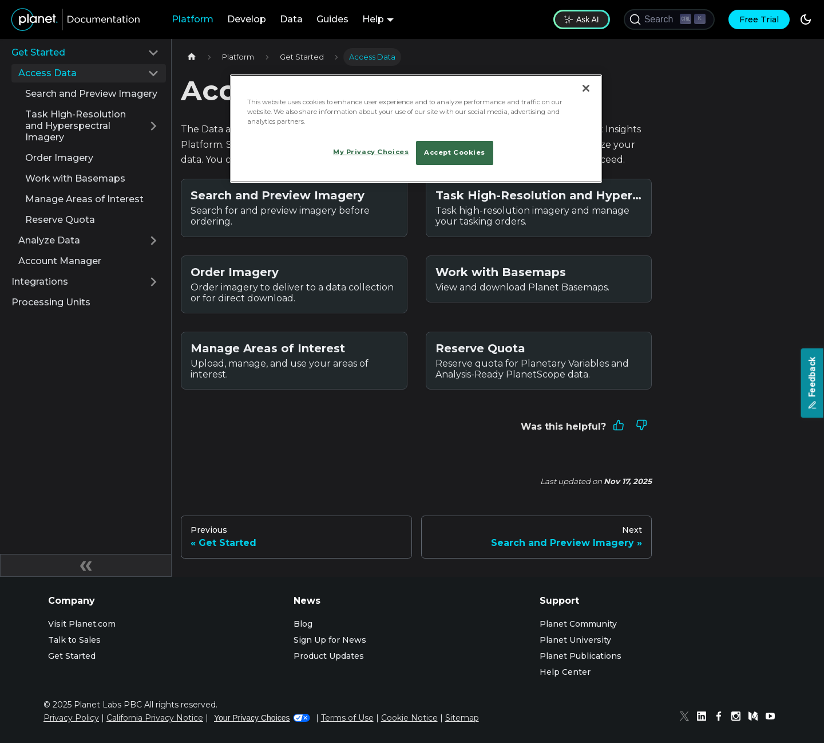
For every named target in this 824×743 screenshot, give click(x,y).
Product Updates (329, 656)
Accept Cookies (454, 152)
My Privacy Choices (371, 152)
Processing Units (50, 302)
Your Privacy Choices (262, 717)
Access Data (47, 73)
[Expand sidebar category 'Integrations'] (153, 282)
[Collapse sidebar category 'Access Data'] (153, 73)
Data (291, 19)
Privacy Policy (71, 718)
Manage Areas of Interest (84, 199)
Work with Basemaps (75, 178)
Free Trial (759, 19)
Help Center (565, 672)
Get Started (38, 52)
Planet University (575, 640)
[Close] (586, 88)
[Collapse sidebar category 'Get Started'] (153, 53)
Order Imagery (59, 157)
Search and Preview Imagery (91, 93)
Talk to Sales (74, 640)
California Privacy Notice (154, 718)
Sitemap (462, 718)
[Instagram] (738, 718)
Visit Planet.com (82, 624)
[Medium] (755, 718)
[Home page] (192, 57)
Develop (246, 19)
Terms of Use (347, 718)
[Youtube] (773, 718)
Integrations (39, 281)
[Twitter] (687, 718)
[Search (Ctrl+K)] (669, 19)
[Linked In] (704, 718)
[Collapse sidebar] (86, 565)
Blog (303, 624)
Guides (332, 19)
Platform (192, 19)
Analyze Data (49, 240)
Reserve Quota (60, 219)
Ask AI (581, 19)
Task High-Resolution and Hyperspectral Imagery (75, 126)
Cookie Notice (409, 718)
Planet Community (578, 624)
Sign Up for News (330, 640)
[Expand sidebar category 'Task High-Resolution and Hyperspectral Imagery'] (153, 126)
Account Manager (59, 260)
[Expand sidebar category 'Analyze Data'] (153, 240)
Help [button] (373, 19)
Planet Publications (580, 656)
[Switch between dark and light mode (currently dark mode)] (806, 19)
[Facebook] (721, 718)
